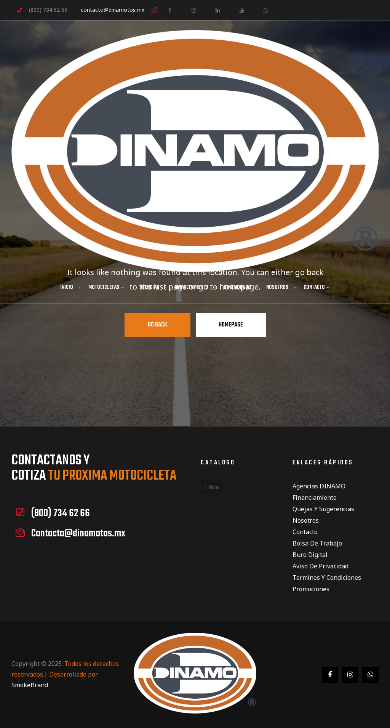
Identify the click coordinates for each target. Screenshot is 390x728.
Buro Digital (310, 554)
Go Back (157, 325)
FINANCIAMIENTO (191, 287)
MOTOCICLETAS (106, 287)
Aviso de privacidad (320, 566)
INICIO (66, 287)
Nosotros (305, 520)
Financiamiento (314, 497)
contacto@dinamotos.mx (112, 9)
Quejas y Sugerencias (323, 509)
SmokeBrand (29, 685)
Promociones (310, 589)
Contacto (305, 532)
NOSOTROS (277, 287)
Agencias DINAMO (318, 486)
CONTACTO (317, 287)
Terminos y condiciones (326, 577)
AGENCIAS (149, 287)
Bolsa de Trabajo (317, 543)
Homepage (231, 325)
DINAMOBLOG (237, 287)
